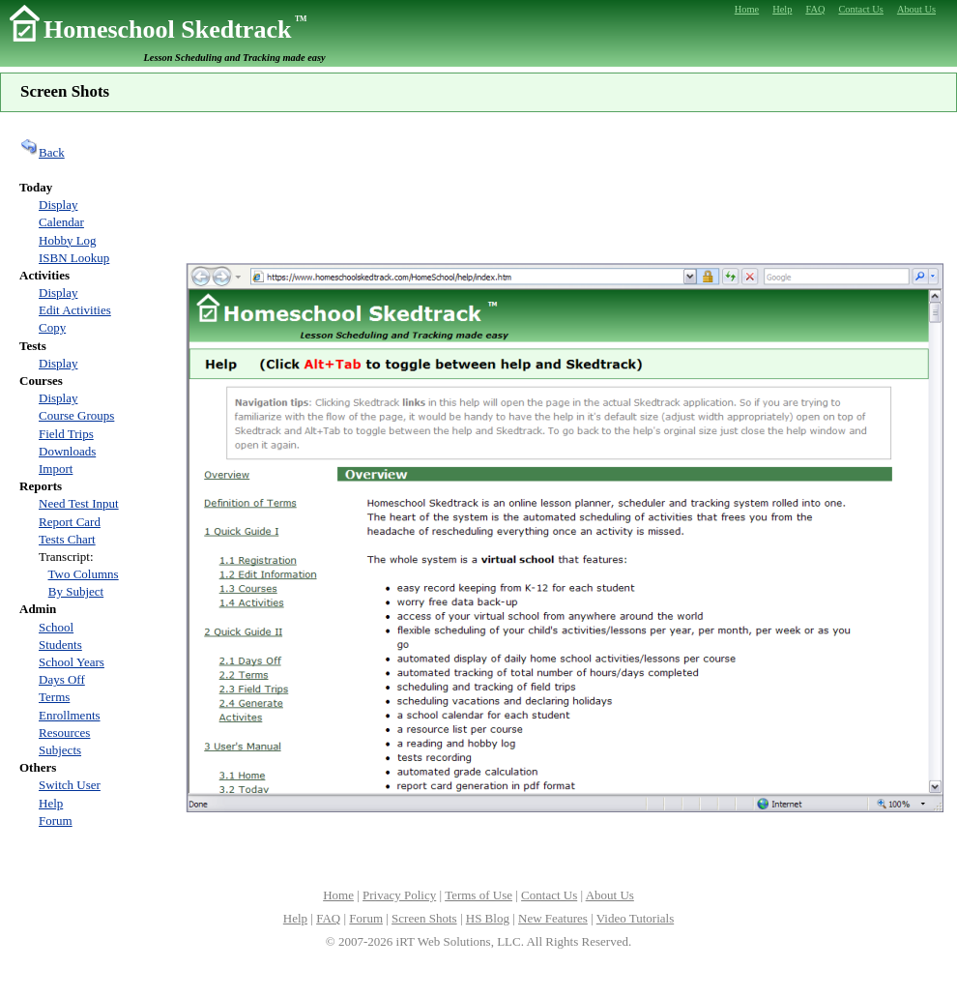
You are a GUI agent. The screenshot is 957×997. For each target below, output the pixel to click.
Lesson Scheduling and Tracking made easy (235, 57)
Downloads (67, 451)
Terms (54, 696)
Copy (52, 327)
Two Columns (83, 574)
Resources (64, 732)
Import (55, 468)
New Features (553, 918)
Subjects (60, 750)
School (56, 627)
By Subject (75, 591)
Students (60, 644)
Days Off (62, 679)
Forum (55, 820)
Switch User (70, 784)
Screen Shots (424, 918)
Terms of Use (478, 895)
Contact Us (549, 895)
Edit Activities (75, 310)
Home (338, 895)
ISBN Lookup (74, 257)
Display (58, 204)
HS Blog (487, 918)
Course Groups (76, 415)
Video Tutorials (635, 918)
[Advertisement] (564, 185)
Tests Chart (67, 539)
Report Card (70, 521)
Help (51, 803)
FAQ (328, 918)
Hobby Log (68, 240)
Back (42, 152)
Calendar (61, 222)
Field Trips (66, 433)
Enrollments (70, 715)
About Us (610, 895)
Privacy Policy (399, 895)
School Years (71, 662)
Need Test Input (79, 503)
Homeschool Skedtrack (175, 29)
